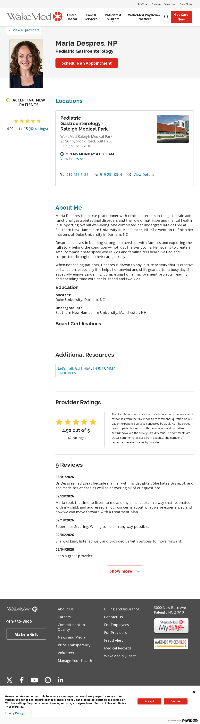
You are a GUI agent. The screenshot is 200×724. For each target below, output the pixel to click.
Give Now (185, 4)
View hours (71, 158)
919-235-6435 (74, 174)
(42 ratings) (38, 128)
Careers (157, 4)
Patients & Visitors (113, 15)
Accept (149, 701)
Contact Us (113, 617)
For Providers (115, 632)
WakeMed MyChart (120, 656)
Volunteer (170, 4)
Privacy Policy (14, 713)
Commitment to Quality (71, 627)
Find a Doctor (72, 15)
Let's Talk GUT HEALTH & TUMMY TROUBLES (86, 370)
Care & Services (91, 15)
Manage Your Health (75, 660)
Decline (175, 701)
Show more (125, 571)
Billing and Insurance (121, 609)
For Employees (116, 624)
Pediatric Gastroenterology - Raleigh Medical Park (84, 123)
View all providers (26, 30)
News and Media (71, 637)
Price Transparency (74, 645)
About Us (66, 609)
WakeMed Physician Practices (144, 15)
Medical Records (117, 648)
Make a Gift (26, 634)
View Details (141, 174)
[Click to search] (166, 17)
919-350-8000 (19, 621)
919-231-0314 (108, 174)
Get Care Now (181, 16)
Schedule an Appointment (87, 63)
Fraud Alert (113, 640)
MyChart (143, 4)
